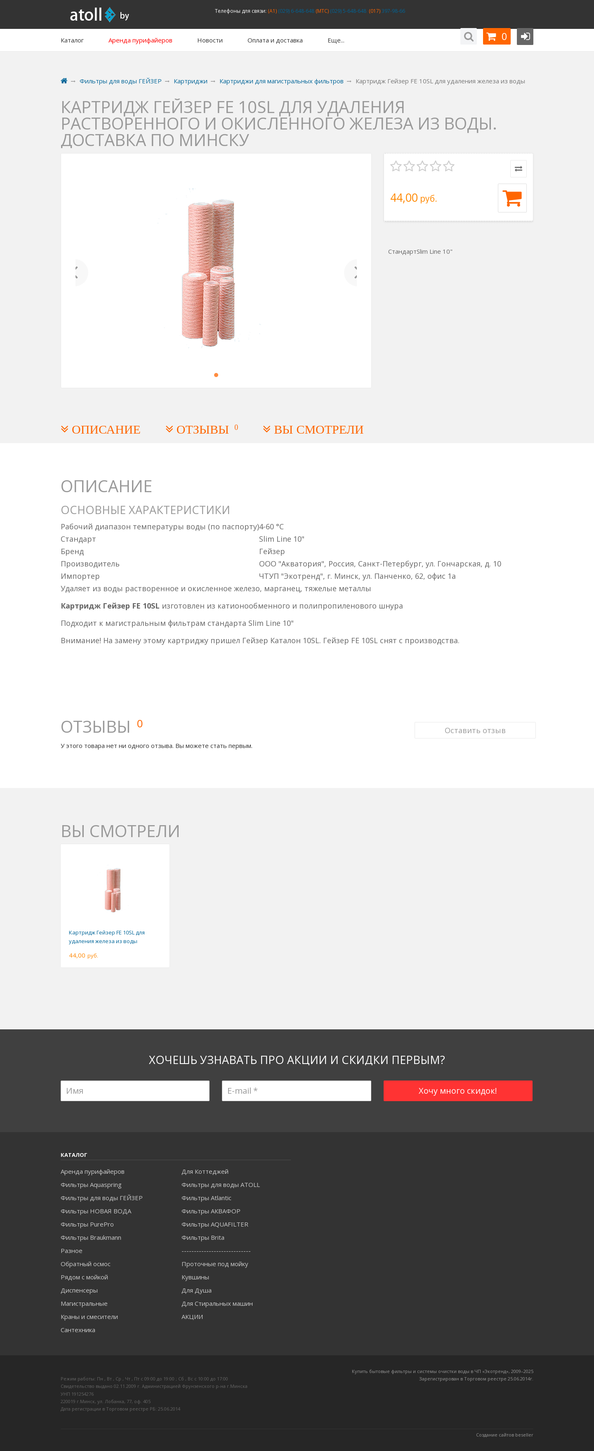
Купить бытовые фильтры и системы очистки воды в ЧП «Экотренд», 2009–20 (440, 1371)
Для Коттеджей (205, 1171)
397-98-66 (392, 10)
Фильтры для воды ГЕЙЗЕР (102, 1198)
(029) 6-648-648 (295, 10)
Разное (71, 1250)
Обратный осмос (86, 1264)
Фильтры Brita (203, 1237)
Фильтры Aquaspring (91, 1184)
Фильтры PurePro (87, 1224)
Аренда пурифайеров (93, 1171)
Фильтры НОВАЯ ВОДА (96, 1211)
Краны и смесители (89, 1316)
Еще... (336, 40)
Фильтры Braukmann (91, 1237)
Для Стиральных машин (217, 1303)
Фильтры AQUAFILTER (215, 1224)
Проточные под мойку (215, 1264)
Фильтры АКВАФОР (211, 1211)
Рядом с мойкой (84, 1277)
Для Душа (197, 1290)
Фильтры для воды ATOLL (221, 1184)
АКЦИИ (192, 1316)
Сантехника (78, 1330)
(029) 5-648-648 (347, 10)
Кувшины (195, 1277)
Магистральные (84, 1303)
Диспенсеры (79, 1290)
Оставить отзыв (472, 717)
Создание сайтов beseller (504, 1435)
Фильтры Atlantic (206, 1198)
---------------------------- (216, 1250)
